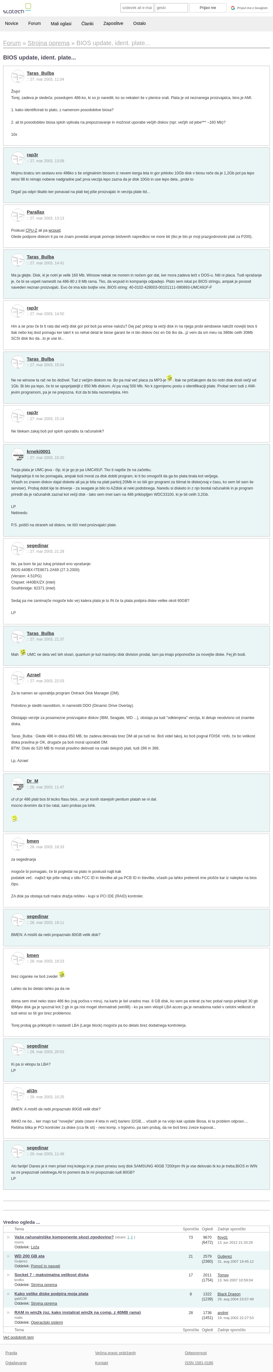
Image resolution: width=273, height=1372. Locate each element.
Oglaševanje (15, 1363)
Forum (34, 23)
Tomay (223, 1275)
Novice (11, 23)
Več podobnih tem (18, 1337)
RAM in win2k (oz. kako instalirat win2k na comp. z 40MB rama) (78, 1312)
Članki (87, 23)
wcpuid (54, 230)
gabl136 (21, 1298)
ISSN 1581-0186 (199, 1363)
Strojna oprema (44, 1285)
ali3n (32, 1090)
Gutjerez (21, 1261)
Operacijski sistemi (47, 1322)
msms (19, 1242)
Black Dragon (229, 1294)
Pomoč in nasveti (45, 1266)
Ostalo (139, 23)
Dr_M (32, 780)
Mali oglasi (61, 23)
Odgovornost (196, 1353)
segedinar (38, 545)
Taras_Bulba (40, 73)
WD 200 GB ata (30, 1256)
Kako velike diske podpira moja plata (51, 1293)
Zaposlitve (113, 23)
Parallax (36, 212)
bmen (33, 841)
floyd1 (223, 1237)
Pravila (11, 1353)
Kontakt (101, 1363)
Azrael (33, 674)
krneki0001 (38, 451)
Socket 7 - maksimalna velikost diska (52, 1274)
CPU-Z (31, 230)
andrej (223, 1313)
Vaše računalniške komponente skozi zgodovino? (64, 1237)
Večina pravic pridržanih (115, 1353)
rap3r (32, 154)
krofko (19, 1280)
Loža (35, 1247)
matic (19, 1317)
